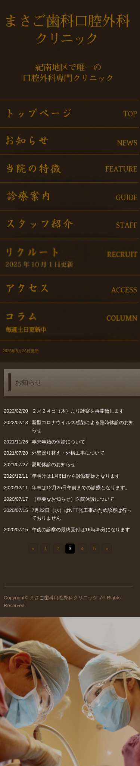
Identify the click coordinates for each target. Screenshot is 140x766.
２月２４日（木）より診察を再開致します (78, 411)
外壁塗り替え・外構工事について (68, 453)
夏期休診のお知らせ (53, 464)
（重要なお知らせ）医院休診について (73, 499)
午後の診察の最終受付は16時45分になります (81, 529)
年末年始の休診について (58, 442)
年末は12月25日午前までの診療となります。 (81, 487)
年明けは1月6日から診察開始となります (75, 476)
